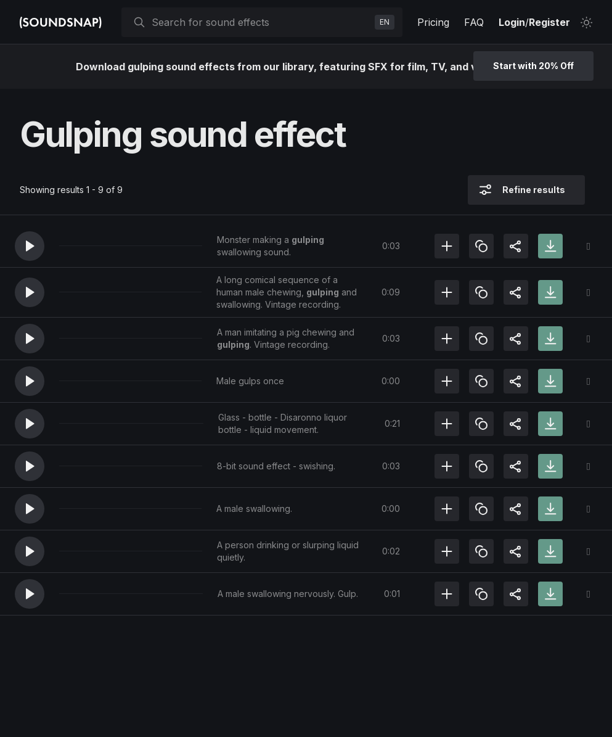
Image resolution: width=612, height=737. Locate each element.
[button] (29, 246)
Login (512, 22)
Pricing (433, 22)
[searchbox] (261, 22)
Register (549, 22)
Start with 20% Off (533, 65)
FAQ (474, 22)
